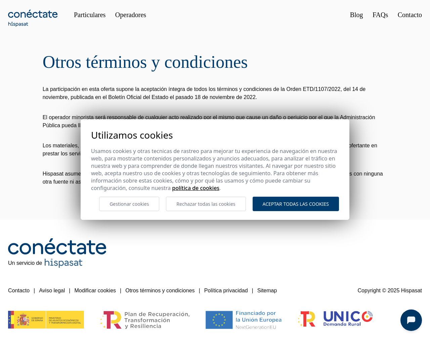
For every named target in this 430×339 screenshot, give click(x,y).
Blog (356, 14)
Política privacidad (226, 290)
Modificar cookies (95, 290)
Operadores (130, 14)
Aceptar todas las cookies (296, 204)
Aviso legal (52, 290)
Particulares (89, 14)
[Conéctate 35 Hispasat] (33, 18)
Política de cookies (195, 188)
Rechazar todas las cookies (205, 204)
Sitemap (267, 290)
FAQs (380, 14)
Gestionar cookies (129, 204)
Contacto (410, 14)
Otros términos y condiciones (160, 290)
